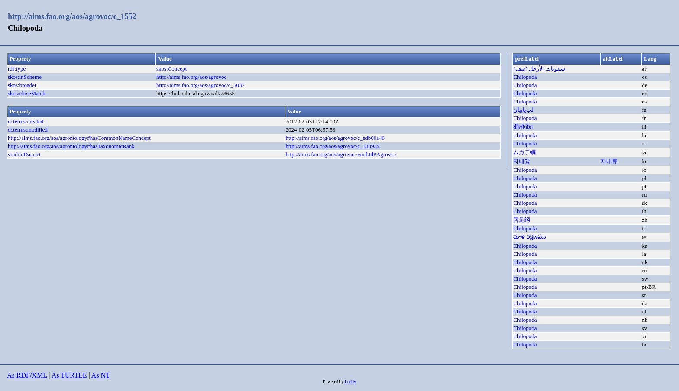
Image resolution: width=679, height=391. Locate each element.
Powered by (334, 381)
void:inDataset (24, 154)
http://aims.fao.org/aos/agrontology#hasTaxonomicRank (71, 146)
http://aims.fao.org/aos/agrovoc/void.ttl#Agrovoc (340, 154)
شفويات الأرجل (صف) (539, 68)
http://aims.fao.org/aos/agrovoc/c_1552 (72, 16)
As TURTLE (69, 375)
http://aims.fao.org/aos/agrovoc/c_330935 (332, 146)
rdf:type (17, 68)
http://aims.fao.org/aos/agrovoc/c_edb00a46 (335, 138)
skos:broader (22, 85)
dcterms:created (25, 121)
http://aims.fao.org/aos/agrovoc (191, 77)
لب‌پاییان (523, 110)
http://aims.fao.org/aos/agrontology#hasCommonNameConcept (79, 138)
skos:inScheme (25, 77)
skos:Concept (171, 68)
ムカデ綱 (524, 152)
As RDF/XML (27, 375)
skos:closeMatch (26, 93)
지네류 (609, 161)
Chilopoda (525, 77)
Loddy (350, 381)
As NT (100, 375)
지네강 (521, 161)
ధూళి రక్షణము (529, 236)
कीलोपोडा (523, 127)
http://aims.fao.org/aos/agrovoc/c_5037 (200, 85)
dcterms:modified (28, 129)
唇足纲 (521, 220)
